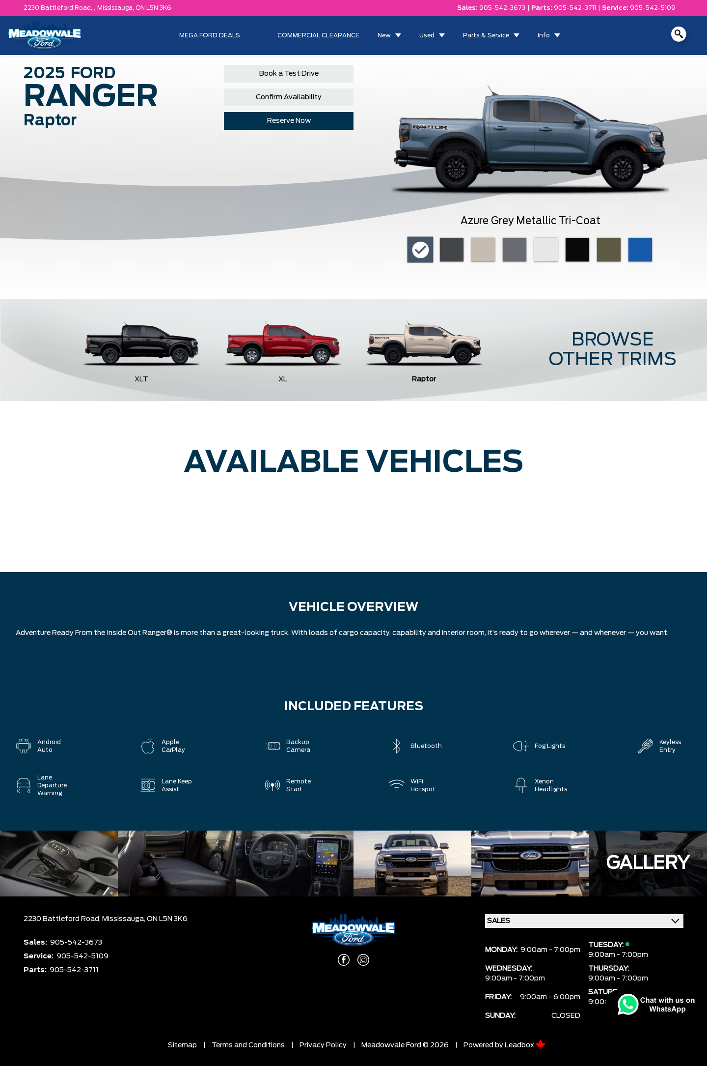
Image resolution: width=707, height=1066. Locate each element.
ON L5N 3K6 (153, 8)
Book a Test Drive (289, 73)
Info (544, 35)
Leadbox (525, 1045)
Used (427, 35)
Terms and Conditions (248, 1045)
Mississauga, (116, 8)
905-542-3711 (575, 8)
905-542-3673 (502, 8)
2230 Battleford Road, (63, 919)
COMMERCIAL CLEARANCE (318, 35)
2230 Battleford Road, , (59, 8)
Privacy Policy (323, 1045)
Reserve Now (289, 120)
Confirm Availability (289, 97)
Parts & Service (486, 35)
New (384, 35)
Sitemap (182, 1045)
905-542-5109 (653, 8)
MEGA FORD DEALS (209, 35)
